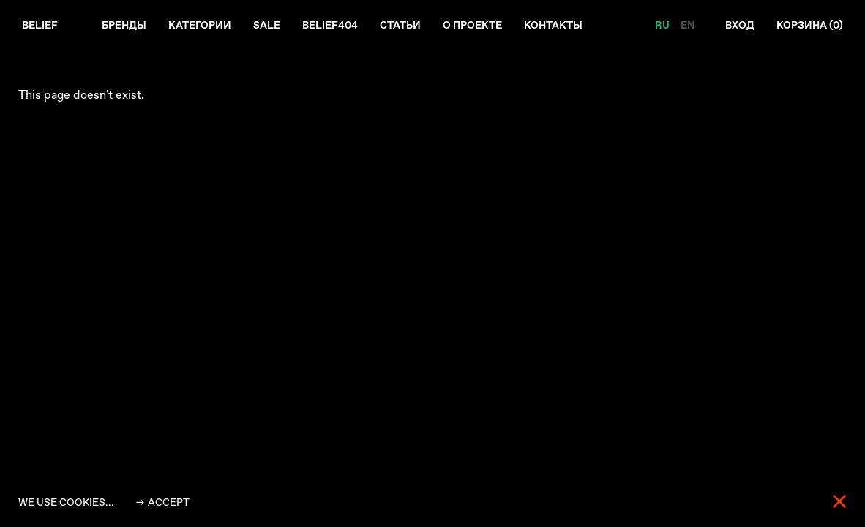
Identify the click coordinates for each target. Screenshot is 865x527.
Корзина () (809, 25)
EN (687, 25)
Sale (266, 25)
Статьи (400, 25)
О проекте (472, 25)
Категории (199, 25)
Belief (40, 25)
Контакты (553, 25)
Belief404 (330, 25)
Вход (739, 25)
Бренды (124, 25)
